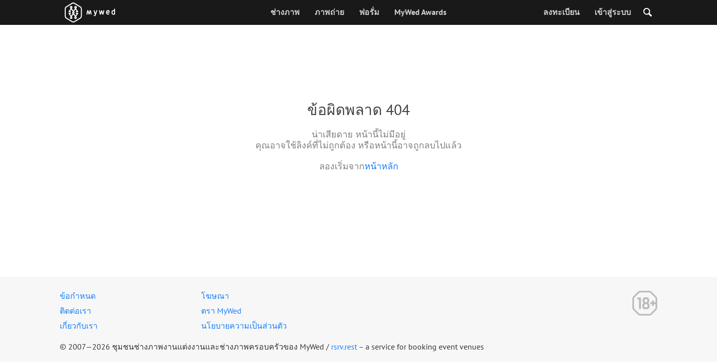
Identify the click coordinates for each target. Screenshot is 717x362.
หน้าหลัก (381, 166)
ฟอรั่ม (369, 12)
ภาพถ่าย (329, 12)
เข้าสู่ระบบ (613, 12)
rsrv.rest (344, 347)
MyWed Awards (420, 12)
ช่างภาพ (285, 12)
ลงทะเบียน (561, 12)
